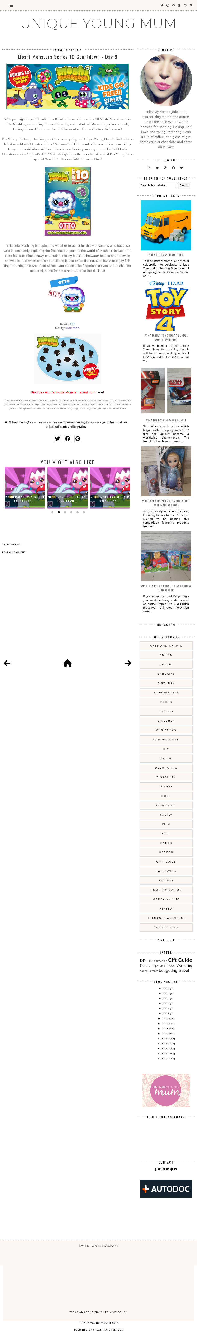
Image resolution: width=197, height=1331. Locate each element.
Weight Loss (166, 927)
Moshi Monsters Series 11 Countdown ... (24, 498)
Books (166, 701)
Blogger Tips (166, 692)
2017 (165, 1033)
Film (166, 824)
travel (184, 970)
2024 (166, 998)
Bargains (166, 673)
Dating (166, 758)
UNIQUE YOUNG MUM (98, 23)
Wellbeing (184, 966)
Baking (166, 664)
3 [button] (64, 512)
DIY (166, 748)
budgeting (168, 970)
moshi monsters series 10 (54, 422)
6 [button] (83, 512)
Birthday (166, 683)
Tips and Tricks (163, 965)
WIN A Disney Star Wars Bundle (166, 420)
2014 (164, 1048)
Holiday (166, 880)
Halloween (166, 871)
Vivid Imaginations (78, 426)
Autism (166, 655)
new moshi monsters (75, 422)
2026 (166, 988)
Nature (145, 966)
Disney (166, 786)
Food (166, 833)
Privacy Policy (116, 1312)
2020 (165, 1018)
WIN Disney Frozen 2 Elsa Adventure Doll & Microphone (166, 502)
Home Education (166, 889)
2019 (165, 1023)
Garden (166, 852)
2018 (165, 1028)
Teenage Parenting (166, 918)
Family (166, 814)
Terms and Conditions (86, 1312)
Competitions (166, 739)
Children (166, 720)
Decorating (166, 767)
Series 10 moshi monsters (57, 426)
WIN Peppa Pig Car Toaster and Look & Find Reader (166, 587)
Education (166, 805)
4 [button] (71, 512)
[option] (25, 488)
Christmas (166, 730)
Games (166, 842)
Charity (166, 711)
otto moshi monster (93, 422)
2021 (166, 1013)
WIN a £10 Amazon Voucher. (166, 254)
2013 (164, 1053)
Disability (166, 777)
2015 (164, 1043)
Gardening (160, 960)
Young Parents (149, 970)
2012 (164, 1058)
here (99, 392)
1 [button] (52, 512)
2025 (166, 993)
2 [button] (58, 512)
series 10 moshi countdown (115, 422)
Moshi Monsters (35, 422)
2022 (166, 1008)
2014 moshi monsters (18, 422)
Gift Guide (166, 861)
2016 (164, 1038)
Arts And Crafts (166, 645)
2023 (166, 1003)
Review (166, 908)
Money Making (166, 899)
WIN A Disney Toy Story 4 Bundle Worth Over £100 (166, 337)
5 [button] (77, 512)
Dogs (166, 795)
